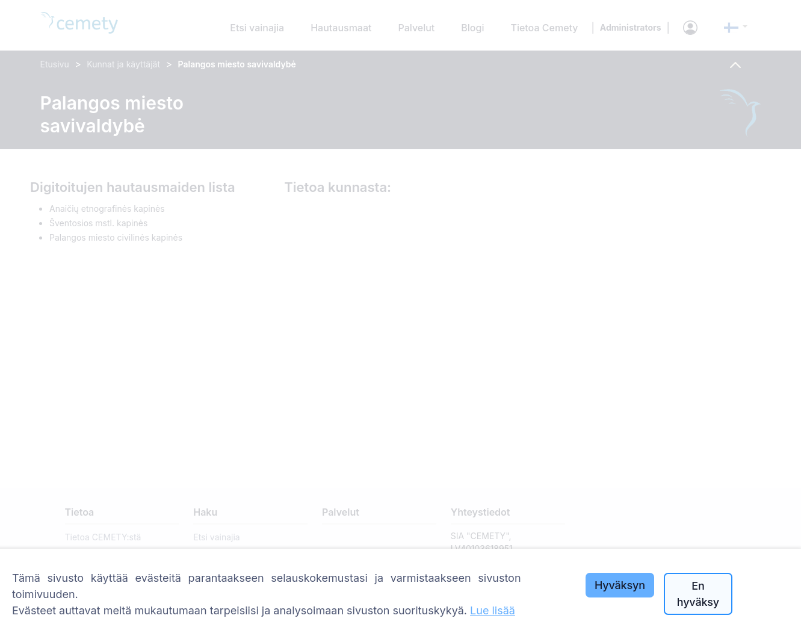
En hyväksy (698, 593)
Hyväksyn (620, 585)
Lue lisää (492, 610)
